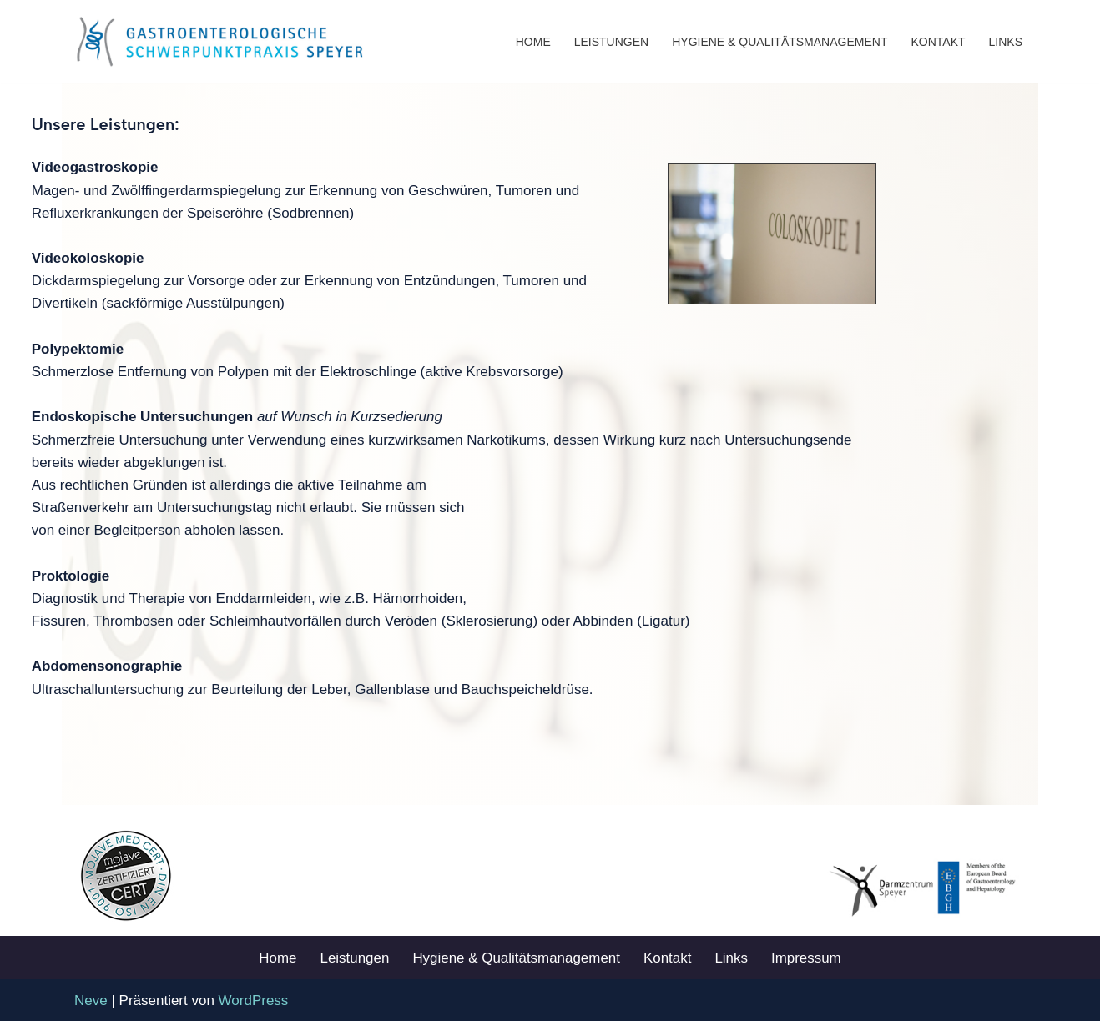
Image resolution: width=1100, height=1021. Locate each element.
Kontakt (938, 41)
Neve (91, 1000)
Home (533, 41)
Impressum (807, 957)
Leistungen (611, 41)
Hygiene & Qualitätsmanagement (779, 41)
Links (1005, 41)
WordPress (254, 1000)
